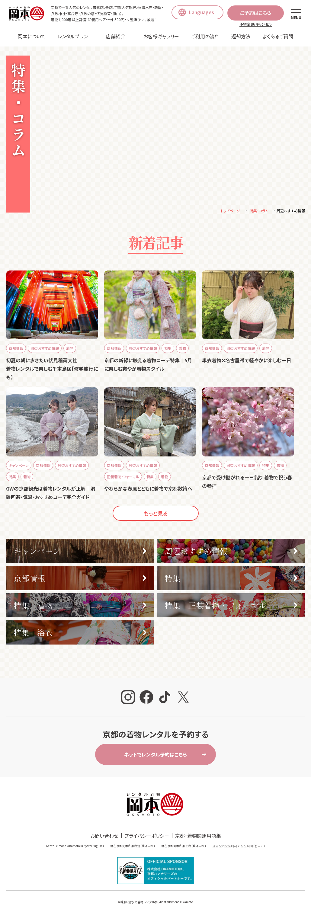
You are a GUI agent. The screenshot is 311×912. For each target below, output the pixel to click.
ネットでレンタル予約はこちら (155, 750)
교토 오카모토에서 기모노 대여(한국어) (238, 841)
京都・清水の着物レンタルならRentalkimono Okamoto (157, 897)
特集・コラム (259, 206)
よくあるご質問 (278, 36)
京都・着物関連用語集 (198, 831)
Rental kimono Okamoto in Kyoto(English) (75, 841)
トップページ (230, 206)
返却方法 (241, 36)
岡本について (32, 36)
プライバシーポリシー (146, 831)
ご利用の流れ (205, 36)
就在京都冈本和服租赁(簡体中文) (132, 841)
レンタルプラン (73, 36)
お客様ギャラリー (161, 36)
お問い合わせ (104, 831)
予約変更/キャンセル (255, 24)
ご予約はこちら (255, 12)
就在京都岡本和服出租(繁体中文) (183, 841)
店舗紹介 (115, 36)
